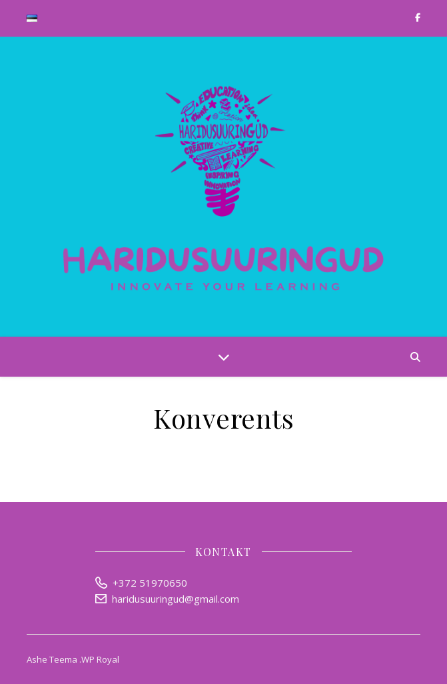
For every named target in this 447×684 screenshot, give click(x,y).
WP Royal (100, 659)
